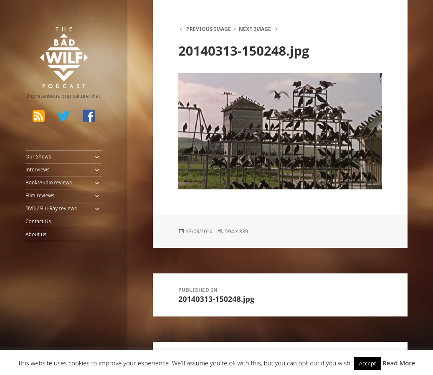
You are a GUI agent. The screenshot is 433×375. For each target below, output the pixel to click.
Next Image (255, 29)
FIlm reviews (39, 195)
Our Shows (38, 156)
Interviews (37, 169)
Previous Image (208, 29)
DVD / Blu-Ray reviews (51, 208)
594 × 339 (236, 231)
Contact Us (38, 221)
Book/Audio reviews (48, 182)
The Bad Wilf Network (54, 38)
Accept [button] (367, 363)
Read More (398, 363)
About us (35, 234)
